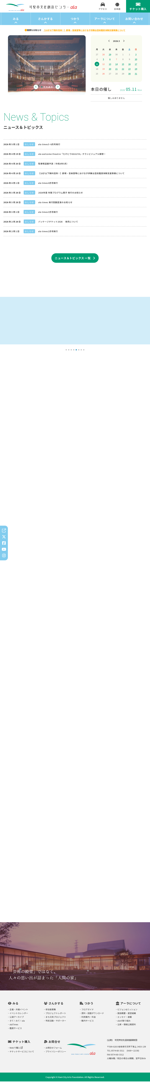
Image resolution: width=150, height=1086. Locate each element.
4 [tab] (49, 92)
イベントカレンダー (19, 1017)
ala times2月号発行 (48, 235)
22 (123, 73)
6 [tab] (79, 354)
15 (123, 69)
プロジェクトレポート (56, 1017)
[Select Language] (117, 11)
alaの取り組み (124, 1025)
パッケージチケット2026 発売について (58, 226)
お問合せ (54, 1046)
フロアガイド (87, 1013)
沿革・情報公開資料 (126, 1028)
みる (16, 23)
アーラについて (104, 23)
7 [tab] (81, 354)
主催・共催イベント (19, 1013)
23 (129, 73)
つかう (75, 23)
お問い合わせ (134, 23)
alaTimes (14, 1028)
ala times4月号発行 (48, 187)
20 (110, 73)
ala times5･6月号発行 (49, 148)
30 (129, 78)
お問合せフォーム (54, 1052)
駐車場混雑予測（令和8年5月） (53, 168)
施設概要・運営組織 (126, 1017)
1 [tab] (42, 92)
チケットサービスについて (22, 1055)
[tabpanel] (47, 69)
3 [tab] (47, 92)
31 (136, 78)
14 (116, 69)
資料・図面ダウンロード (92, 1017)
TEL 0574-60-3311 (115, 1055)
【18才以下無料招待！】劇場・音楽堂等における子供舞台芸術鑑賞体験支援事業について (81, 177)
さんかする (45, 23)
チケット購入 (22, 1046)
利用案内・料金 (88, 1021)
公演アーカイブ (17, 1021)
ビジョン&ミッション (127, 1013)
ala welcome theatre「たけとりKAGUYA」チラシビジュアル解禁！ (72, 158)
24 (136, 73)
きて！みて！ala (17, 1025)
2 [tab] (44, 92)
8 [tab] (84, 354)
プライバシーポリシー (56, 1055)
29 (110, 59)
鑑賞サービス (16, 1032)
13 (110, 69)
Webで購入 (16, 1052)
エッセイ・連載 (124, 1021)
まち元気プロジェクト (56, 1021)
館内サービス (87, 1025)
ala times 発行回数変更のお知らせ (55, 206)
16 (129, 69)
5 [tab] (52, 92)
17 (136, 69)
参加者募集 (51, 1013)
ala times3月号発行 (48, 216)
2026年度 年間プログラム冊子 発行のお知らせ (60, 197)
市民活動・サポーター (56, 1025)
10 (136, 64)
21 (116, 73)
